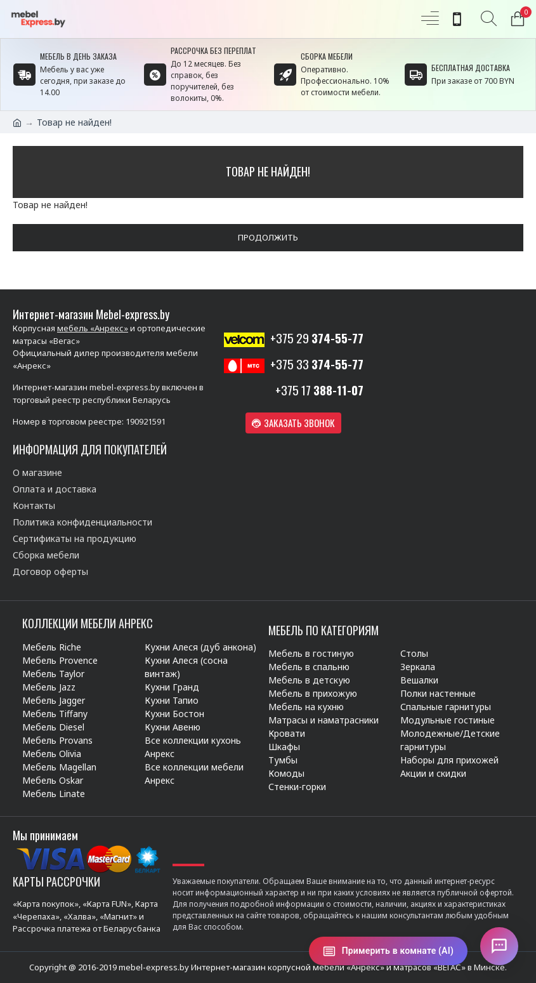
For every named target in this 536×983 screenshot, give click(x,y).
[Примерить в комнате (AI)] (388, 951)
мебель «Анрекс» (92, 328)
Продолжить (268, 237)
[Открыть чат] (499, 946)
